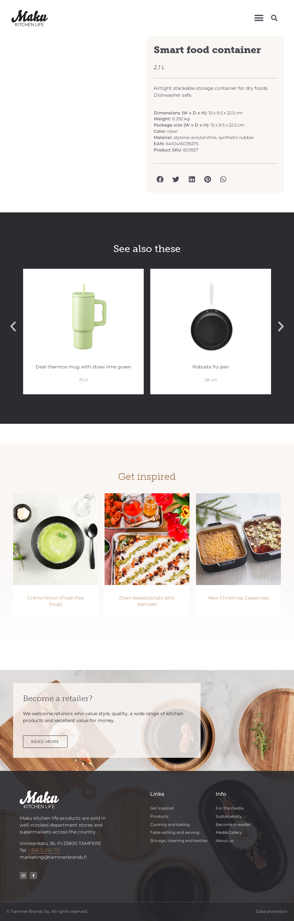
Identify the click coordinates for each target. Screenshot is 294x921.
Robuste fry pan (214, 367)
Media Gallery (229, 832)
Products (159, 816)
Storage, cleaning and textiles (178, 840)
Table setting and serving (174, 832)
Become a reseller (233, 824)
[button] (259, 17)
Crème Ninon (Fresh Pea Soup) (56, 601)
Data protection (271, 911)
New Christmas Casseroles (238, 598)
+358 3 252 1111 (44, 850)
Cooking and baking (170, 824)
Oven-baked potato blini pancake (147, 601)
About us (225, 840)
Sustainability (229, 816)
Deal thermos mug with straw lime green (86, 367)
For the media (230, 808)
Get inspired (162, 808)
